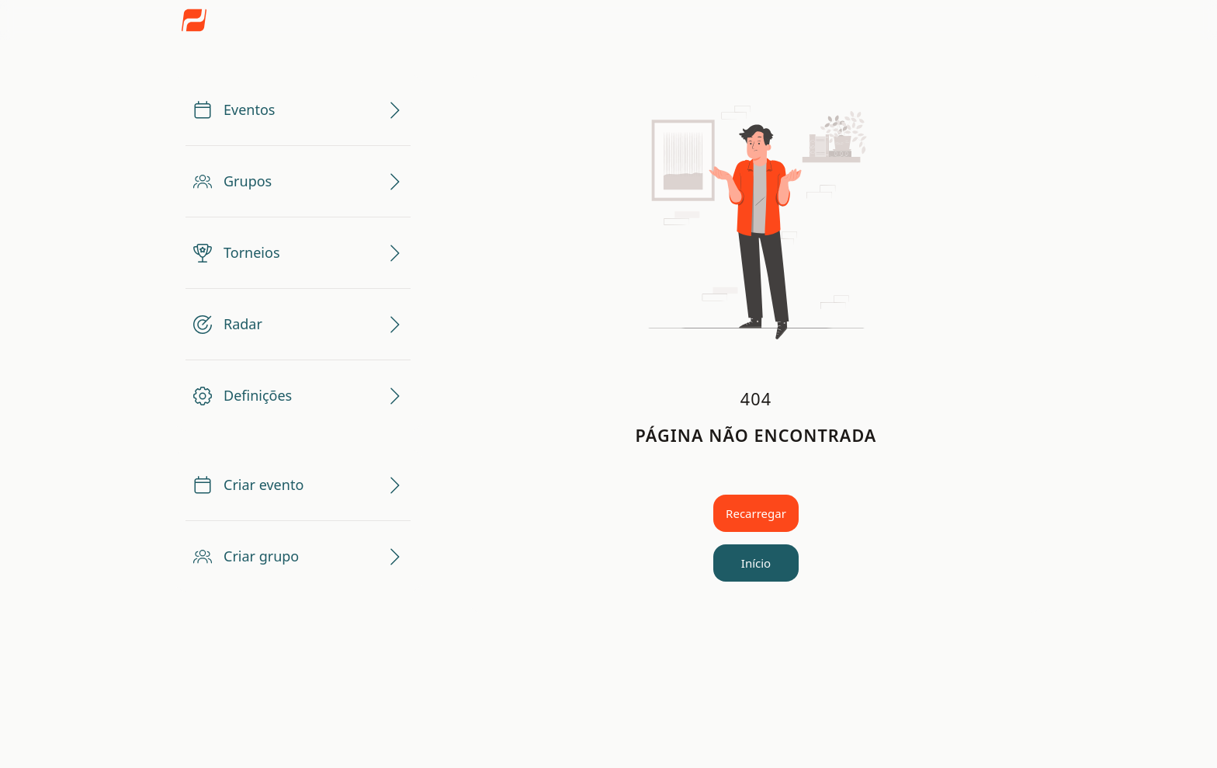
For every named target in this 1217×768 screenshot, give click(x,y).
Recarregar (756, 513)
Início (756, 563)
